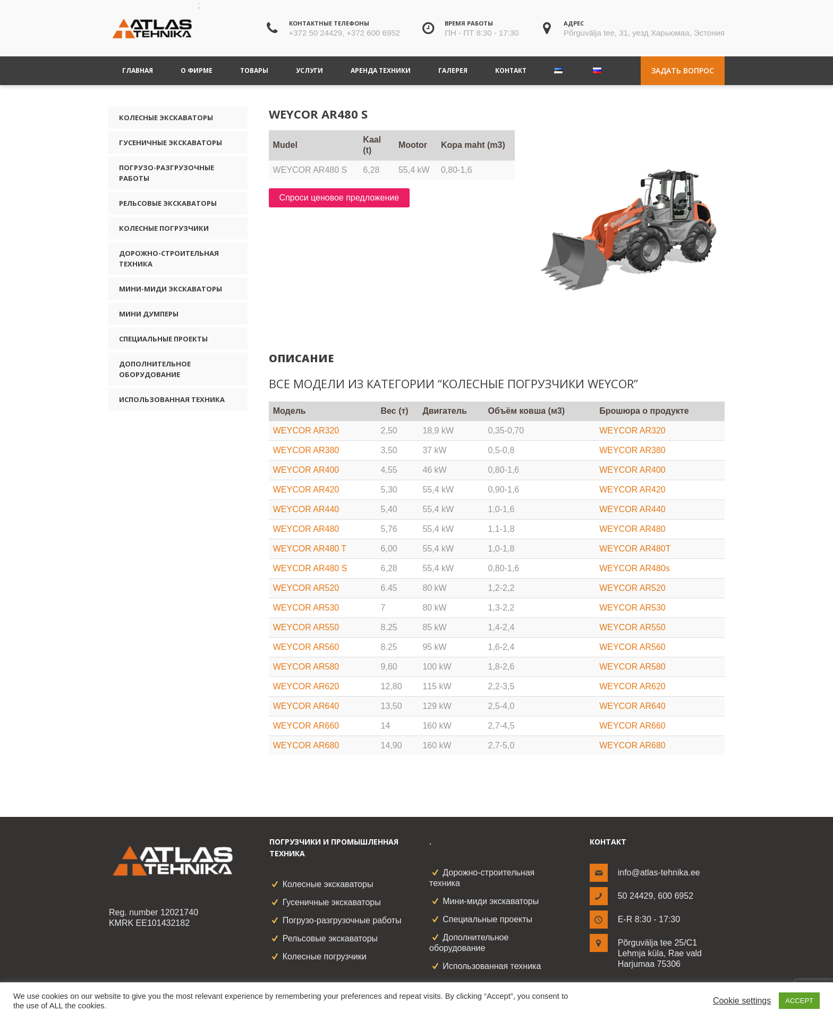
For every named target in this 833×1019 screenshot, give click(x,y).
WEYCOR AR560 (306, 647)
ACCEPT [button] (799, 1001)
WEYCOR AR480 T (309, 548)
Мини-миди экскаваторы (170, 289)
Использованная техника (172, 399)
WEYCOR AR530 (306, 607)
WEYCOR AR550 (306, 627)
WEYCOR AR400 (306, 469)
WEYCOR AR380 (306, 450)
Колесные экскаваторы (166, 117)
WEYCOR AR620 (306, 686)
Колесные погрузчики (164, 228)
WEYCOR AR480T (634, 548)
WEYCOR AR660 (306, 725)
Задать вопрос (682, 70)
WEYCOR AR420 (306, 489)
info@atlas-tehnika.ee (659, 872)
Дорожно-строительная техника (169, 258)
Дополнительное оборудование (155, 369)
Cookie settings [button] (742, 1000)
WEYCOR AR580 (306, 666)
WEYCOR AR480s (634, 568)
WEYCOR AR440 (306, 509)
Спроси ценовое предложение (339, 197)
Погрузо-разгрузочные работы (166, 173)
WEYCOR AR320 (306, 430)
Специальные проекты (163, 339)
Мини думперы (148, 314)
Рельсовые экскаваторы (168, 203)
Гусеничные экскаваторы (170, 142)
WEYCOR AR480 (306, 528)
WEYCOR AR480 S (310, 568)
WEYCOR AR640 (306, 706)
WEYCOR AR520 (306, 587)
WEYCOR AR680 (306, 745)
